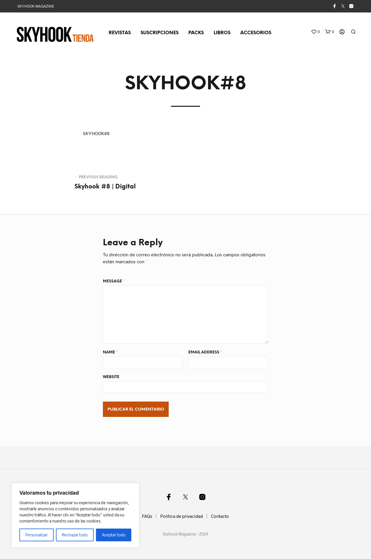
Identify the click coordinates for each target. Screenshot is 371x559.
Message (113, 281)
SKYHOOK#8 (96, 133)
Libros (222, 32)
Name (110, 352)
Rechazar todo (75, 534)
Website (111, 377)
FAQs (147, 516)
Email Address (205, 352)
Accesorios (255, 32)
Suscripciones (160, 32)
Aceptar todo (114, 534)
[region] (75, 515)
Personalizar (36, 534)
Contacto (220, 516)
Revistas (120, 32)
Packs (196, 32)
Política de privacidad (181, 516)
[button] (315, 32)
